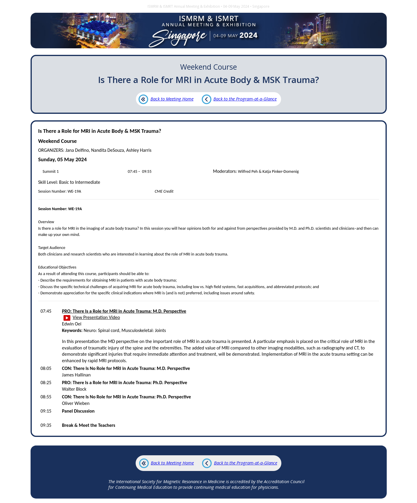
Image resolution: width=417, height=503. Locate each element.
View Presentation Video (92, 317)
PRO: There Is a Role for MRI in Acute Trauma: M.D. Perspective (124, 311)
